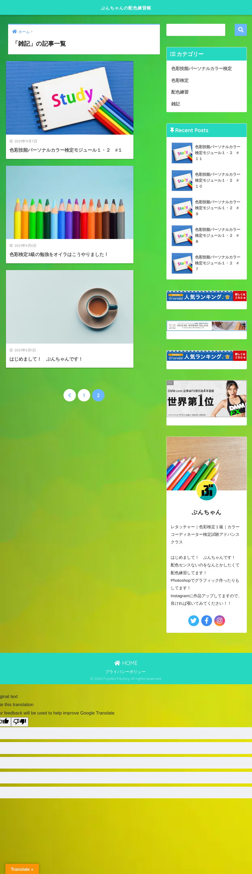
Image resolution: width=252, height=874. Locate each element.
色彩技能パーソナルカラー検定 (201, 68)
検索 (241, 30)
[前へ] (69, 240)
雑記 (175, 104)
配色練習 (180, 92)
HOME (125, 663)
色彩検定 (180, 80)
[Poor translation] (19, 722)
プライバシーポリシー (125, 672)
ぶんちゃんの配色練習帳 (125, 7)
